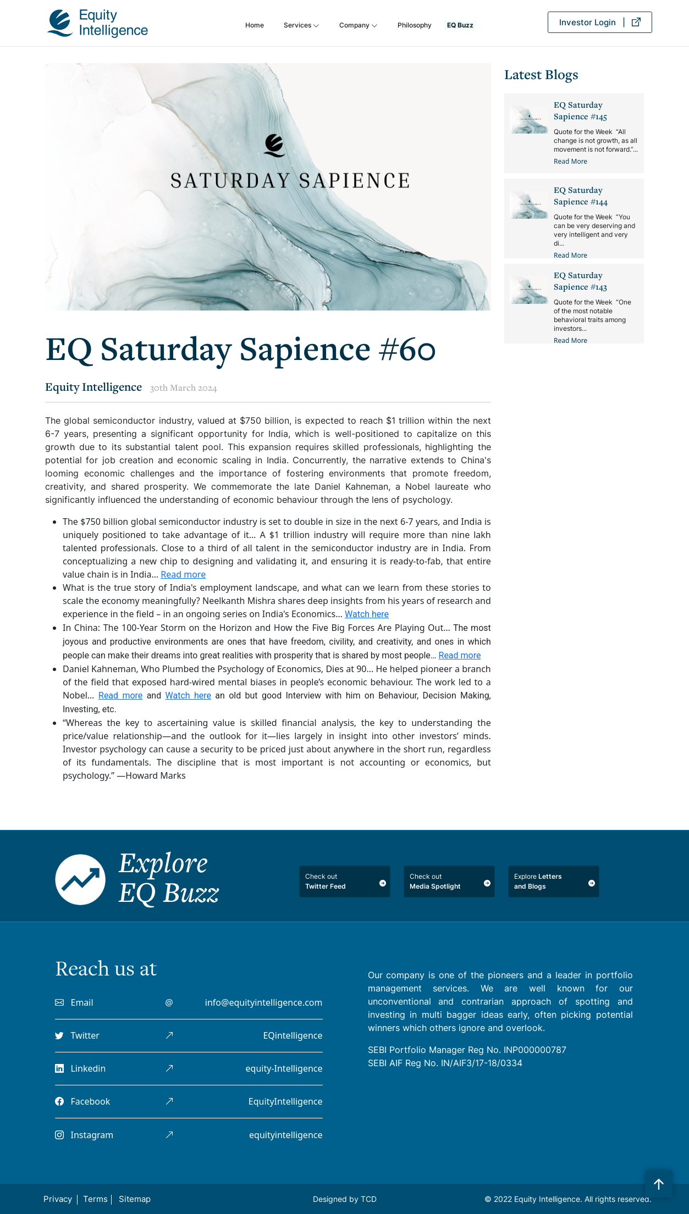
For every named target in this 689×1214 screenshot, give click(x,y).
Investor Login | (600, 22)
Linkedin (80, 1068)
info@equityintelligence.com (264, 1002)
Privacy (57, 1199)
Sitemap (135, 1199)
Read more (183, 574)
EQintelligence (292, 1035)
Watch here (367, 614)
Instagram (84, 1135)
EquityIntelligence (286, 1101)
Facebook (82, 1101)
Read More (570, 161)
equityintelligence (285, 1135)
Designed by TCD (345, 1199)
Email (74, 1002)
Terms (95, 1199)
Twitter (77, 1035)
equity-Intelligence (284, 1068)
